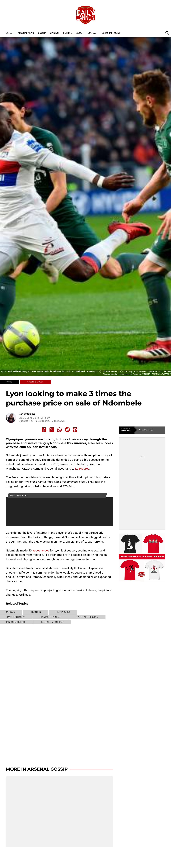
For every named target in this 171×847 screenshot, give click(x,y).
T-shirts (67, 33)
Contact (92, 33)
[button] (167, 33)
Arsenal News (26, 33)
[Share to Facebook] (44, 429)
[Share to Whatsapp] (59, 429)
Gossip (42, 33)
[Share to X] (51, 429)
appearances (40, 550)
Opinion (54, 33)
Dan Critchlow (27, 414)
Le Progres (82, 468)
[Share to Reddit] (67, 429)
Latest (10, 33)
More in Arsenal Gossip (37, 769)
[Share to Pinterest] (75, 429)
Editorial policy (111, 33)
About (80, 33)
